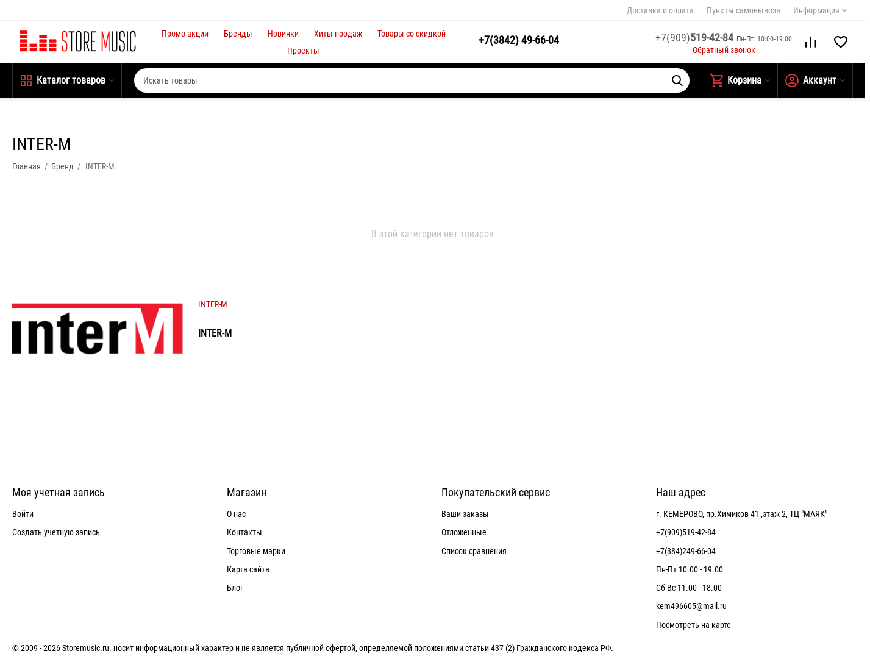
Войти (23, 514)
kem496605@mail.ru (691, 606)
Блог (235, 588)
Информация (816, 10)
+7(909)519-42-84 (686, 532)
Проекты (303, 50)
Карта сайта (248, 569)
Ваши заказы (465, 514)
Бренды (238, 33)
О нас (236, 514)
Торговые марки (256, 551)
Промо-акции (185, 33)
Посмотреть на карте (693, 625)
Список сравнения (474, 551)
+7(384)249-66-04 (686, 551)
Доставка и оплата (660, 10)
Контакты (244, 532)
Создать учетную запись (56, 532)
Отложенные (464, 532)
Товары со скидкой (411, 33)
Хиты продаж (338, 33)
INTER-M (212, 304)
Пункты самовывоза (743, 10)
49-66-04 (519, 40)
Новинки (283, 33)
